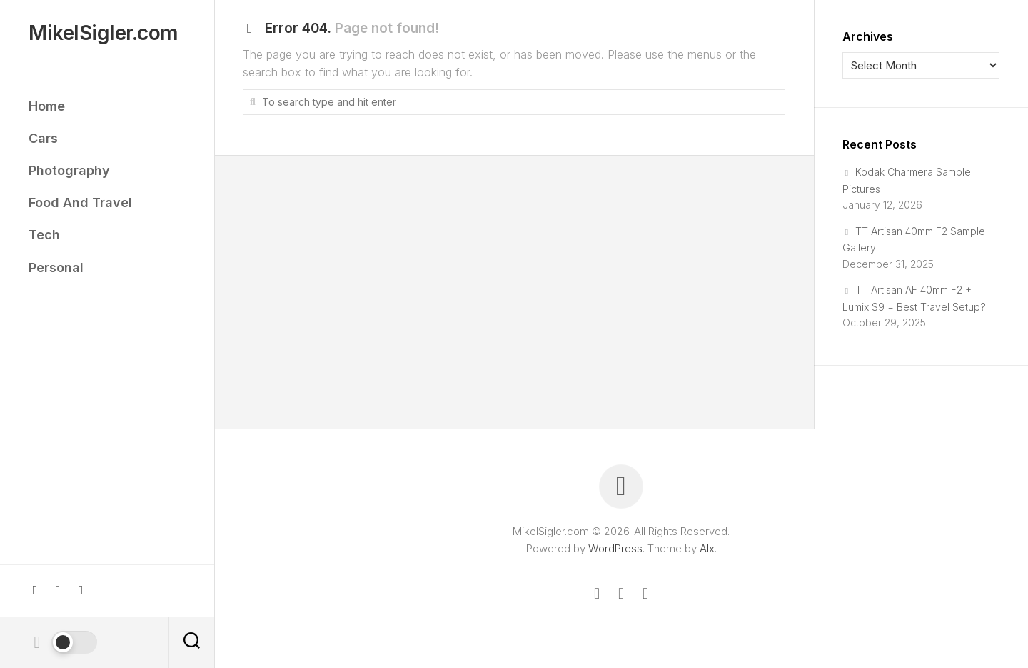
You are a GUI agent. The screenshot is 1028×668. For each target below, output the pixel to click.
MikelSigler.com (103, 33)
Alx (707, 548)
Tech (44, 234)
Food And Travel (80, 202)
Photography (69, 170)
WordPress (615, 548)
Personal (56, 267)
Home (47, 106)
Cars (43, 138)
